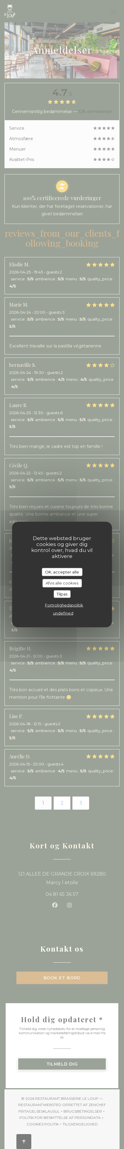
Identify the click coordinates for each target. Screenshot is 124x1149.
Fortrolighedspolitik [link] (64, 605)
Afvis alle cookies (62, 583)
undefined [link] (63, 613)
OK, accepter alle (62, 571)
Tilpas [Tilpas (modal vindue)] (62, 593)
